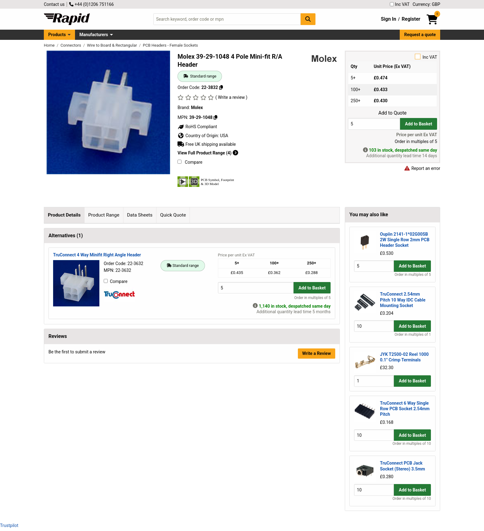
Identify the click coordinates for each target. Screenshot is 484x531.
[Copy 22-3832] (221, 87)
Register (411, 19)
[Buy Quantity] (374, 123)
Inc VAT (400, 4)
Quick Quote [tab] (173, 215)
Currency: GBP (426, 4)
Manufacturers (93, 34)
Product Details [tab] (64, 215)
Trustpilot (9, 525)
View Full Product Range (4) (207, 152)
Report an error (422, 168)
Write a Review (316, 485)
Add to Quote (392, 113)
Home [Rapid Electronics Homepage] (50, 45)
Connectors (71, 45)
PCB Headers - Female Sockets (170, 45)
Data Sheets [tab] (139, 215)
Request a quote (420, 34)
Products (57, 34)
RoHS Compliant (197, 126)
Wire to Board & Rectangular (112, 45)
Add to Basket (418, 123)
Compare (189, 162)
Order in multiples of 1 (412, 334)
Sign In (388, 19)
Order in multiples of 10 (412, 443)
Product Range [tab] (103, 215)
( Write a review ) (231, 97)
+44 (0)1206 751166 (91, 4)
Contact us (54, 4)
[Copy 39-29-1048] (215, 117)
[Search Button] (308, 19)
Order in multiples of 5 (312, 429)
